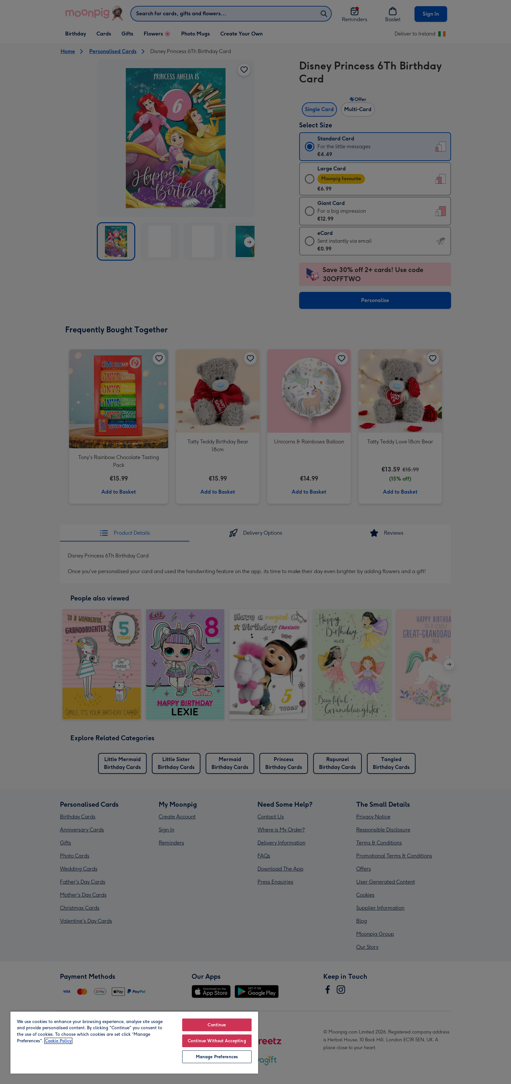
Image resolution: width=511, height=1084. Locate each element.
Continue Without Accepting (217, 1040)
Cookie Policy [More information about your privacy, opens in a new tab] (58, 1040)
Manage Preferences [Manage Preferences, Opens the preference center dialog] (217, 1056)
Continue (217, 1024)
